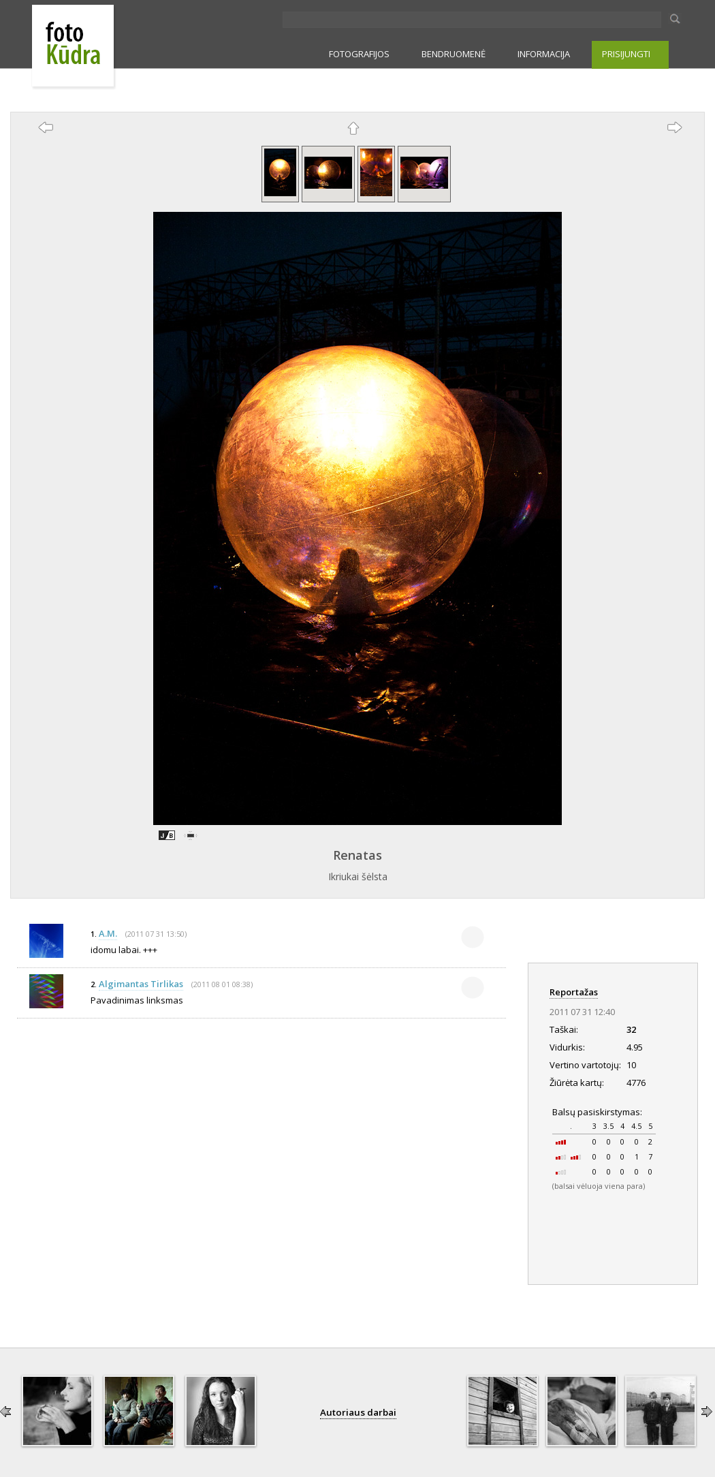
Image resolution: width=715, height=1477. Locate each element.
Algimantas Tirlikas (141, 984)
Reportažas (574, 992)
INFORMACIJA (544, 54)
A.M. (108, 933)
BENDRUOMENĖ (454, 54)
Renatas (357, 855)
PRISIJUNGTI (626, 54)
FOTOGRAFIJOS (359, 54)
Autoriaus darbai (358, 1412)
